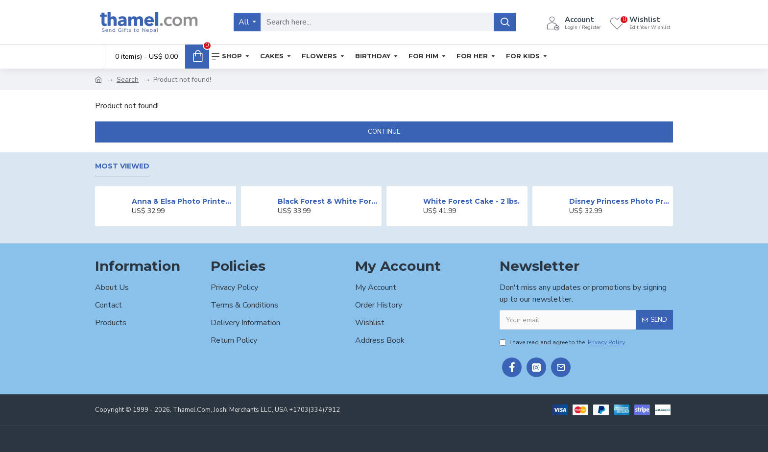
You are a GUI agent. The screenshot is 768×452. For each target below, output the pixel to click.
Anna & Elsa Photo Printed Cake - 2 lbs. (182, 201)
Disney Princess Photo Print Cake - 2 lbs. (619, 201)
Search (128, 79)
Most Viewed (122, 166)
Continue (384, 131)
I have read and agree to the (563, 342)
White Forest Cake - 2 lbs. (471, 201)
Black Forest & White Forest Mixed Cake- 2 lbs (328, 201)
